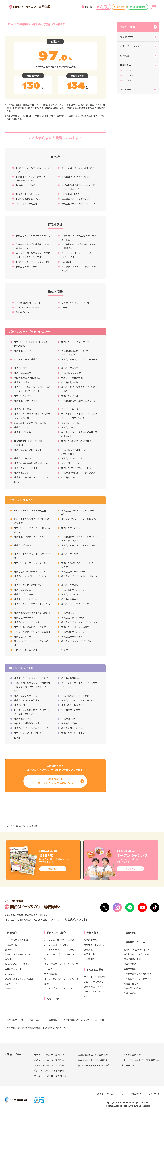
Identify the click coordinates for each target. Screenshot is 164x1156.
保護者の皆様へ (131, 1025)
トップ (9, 868)
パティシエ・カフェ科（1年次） (59, 981)
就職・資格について (93, 1028)
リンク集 (99, 1136)
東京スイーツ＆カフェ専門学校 (49, 1097)
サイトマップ (154, 1136)
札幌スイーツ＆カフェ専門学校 (49, 1102)
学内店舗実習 (50, 1015)
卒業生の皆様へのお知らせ (138, 1015)
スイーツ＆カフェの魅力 (16, 981)
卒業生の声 (125, 107)
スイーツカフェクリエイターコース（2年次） (61, 1009)
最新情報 (131, 974)
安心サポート (11, 1025)
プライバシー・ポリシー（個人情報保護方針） (126, 1136)
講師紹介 (9, 991)
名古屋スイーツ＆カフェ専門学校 (50, 1117)
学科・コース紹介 (56, 974)
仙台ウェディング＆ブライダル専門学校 (140, 1102)
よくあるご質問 (94, 1011)
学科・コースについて (94, 1018)
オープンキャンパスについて (98, 1033)
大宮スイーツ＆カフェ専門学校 (49, 1107)
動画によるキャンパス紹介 (17, 1006)
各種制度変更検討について (76, 1062)
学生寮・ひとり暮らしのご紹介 (19, 1020)
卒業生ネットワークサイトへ (139, 1020)
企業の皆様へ (130, 1035)
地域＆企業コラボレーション (58, 1030)
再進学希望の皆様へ (133, 1001)
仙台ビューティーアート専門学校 (93, 1107)
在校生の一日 (11, 986)
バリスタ (127, 122)
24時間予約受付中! (55, 823)
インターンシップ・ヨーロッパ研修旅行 (61, 1023)
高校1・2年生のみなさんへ (17, 996)
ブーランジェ (129, 117)
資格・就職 (127, 69)
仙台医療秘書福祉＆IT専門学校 (93, 1097)
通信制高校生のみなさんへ (136, 996)
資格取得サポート (128, 78)
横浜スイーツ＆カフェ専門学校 (49, 1112)
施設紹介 (9, 1001)
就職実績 (124, 97)
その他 (87, 1038)
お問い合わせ (36, 1062)
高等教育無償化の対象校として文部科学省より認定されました (36, 1070)
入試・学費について (93, 1023)
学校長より (10, 1030)
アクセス (88, 7)
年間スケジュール (13, 1011)
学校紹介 (12, 974)
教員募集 (99, 1062)
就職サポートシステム (131, 88)
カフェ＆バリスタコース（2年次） (60, 991)
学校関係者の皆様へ (133, 1030)
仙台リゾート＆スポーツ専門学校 (94, 1102)
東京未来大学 (128, 1107)
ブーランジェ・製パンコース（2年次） (60, 999)
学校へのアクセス (14, 1062)
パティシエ (128, 112)
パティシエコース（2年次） (57, 986)
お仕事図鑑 (125, 131)
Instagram (10, 1015)
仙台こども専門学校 (131, 1097)
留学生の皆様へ (131, 1006)
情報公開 (53, 1062)
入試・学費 (53, 1041)
